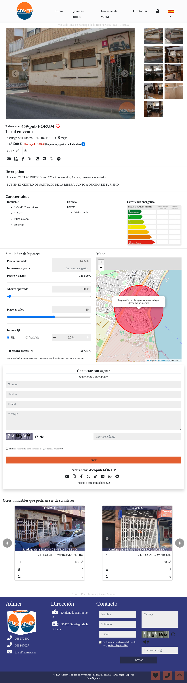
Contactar (140, 11)
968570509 (85, 377)
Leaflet (149, 360)
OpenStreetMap (162, 360)
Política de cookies (102, 674)
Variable (34, 337)
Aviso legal (119, 674)
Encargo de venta (109, 14)
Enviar (94, 459)
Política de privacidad (81, 674)
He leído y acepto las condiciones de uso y (36, 449)
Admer (64, 674)
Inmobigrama (93, 678)
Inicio (58, 11)
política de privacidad (54, 449)
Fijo (13, 337)
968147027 (101, 377)
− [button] (101, 268)
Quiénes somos (78, 14)
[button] (7, 543)
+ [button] (101, 262)
